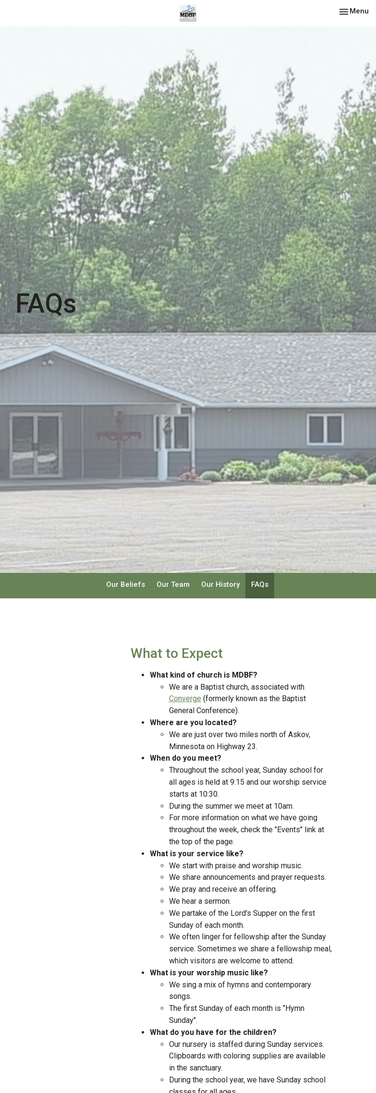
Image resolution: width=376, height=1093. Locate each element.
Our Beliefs (125, 584)
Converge (185, 698)
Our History (220, 584)
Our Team (173, 584)
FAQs (259, 584)
